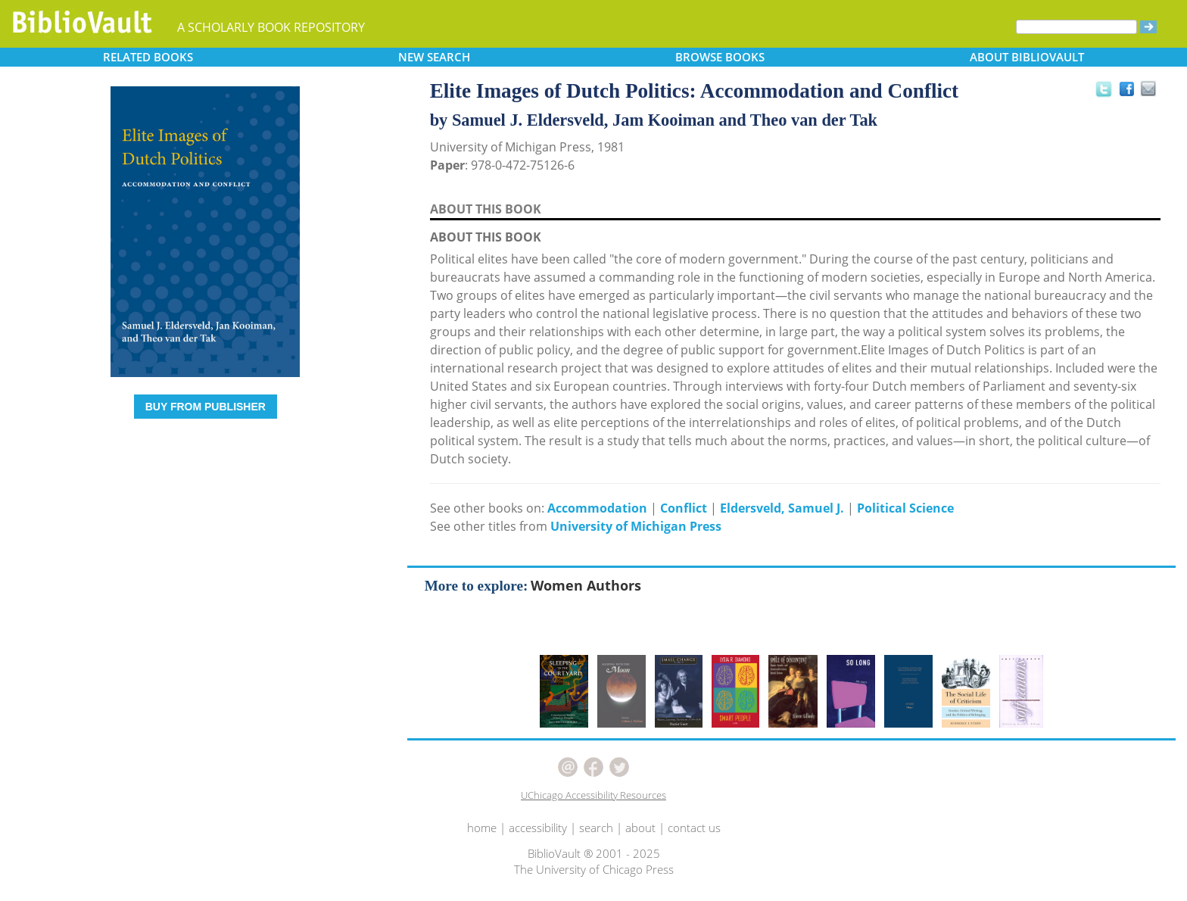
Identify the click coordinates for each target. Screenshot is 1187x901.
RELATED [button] (148, 56)
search (596, 827)
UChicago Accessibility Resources (593, 795)
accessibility (538, 827)
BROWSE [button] (720, 56)
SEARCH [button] (434, 56)
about (640, 827)
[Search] (1076, 27)
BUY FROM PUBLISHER (205, 407)
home (482, 827)
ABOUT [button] (1027, 56)
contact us (694, 827)
